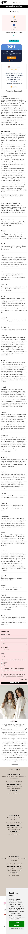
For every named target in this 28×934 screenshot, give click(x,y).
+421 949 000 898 (17, 781)
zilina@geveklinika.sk (14, 875)
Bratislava (4, 662)
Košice (3, 664)
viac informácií (15, 764)
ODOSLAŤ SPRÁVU (14, 682)
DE (20, 2)
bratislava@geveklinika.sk (14, 793)
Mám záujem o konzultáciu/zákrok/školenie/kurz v (13, 660)
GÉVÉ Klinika (14, 41)
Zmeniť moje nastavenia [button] (16, 928)
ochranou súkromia (11, 676)
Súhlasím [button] (17, 922)
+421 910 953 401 (17, 823)
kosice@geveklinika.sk (14, 834)
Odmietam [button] (16, 925)
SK (17, 2)
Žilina (3, 665)
